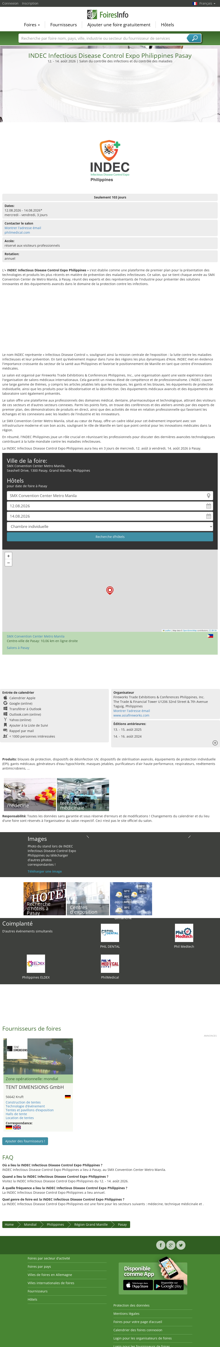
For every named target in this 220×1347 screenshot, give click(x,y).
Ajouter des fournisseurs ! (25, 1141)
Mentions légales (126, 1313)
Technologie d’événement (25, 1106)
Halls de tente (16, 1114)
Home (9, 1224)
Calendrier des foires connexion (137, 1330)
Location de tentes (20, 1118)
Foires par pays (39, 1266)
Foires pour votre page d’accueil (137, 1322)
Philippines (55, 1224)
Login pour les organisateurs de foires (142, 1338)
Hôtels (167, 24)
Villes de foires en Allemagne (50, 1275)
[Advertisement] (110, 98)
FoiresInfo (110, 14)
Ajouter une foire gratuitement (118, 24)
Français (207, 3)
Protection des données (131, 1305)
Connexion (10, 3)
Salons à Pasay (18, 648)
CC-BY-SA (213, 630)
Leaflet (167, 630)
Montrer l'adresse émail (23, 228)
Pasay (122, 1224)
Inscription (30, 3)
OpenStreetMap (190, 630)
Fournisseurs (63, 24)
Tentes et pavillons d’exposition (30, 1110)
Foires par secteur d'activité (49, 1258)
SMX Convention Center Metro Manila (35, 636)
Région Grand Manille (91, 1224)
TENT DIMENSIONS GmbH (35, 1087)
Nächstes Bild (70, 1056)
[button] (110, 590)
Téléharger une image (45, 871)
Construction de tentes (23, 1102)
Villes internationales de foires (51, 1283)
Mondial (30, 1224)
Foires (32, 24)
